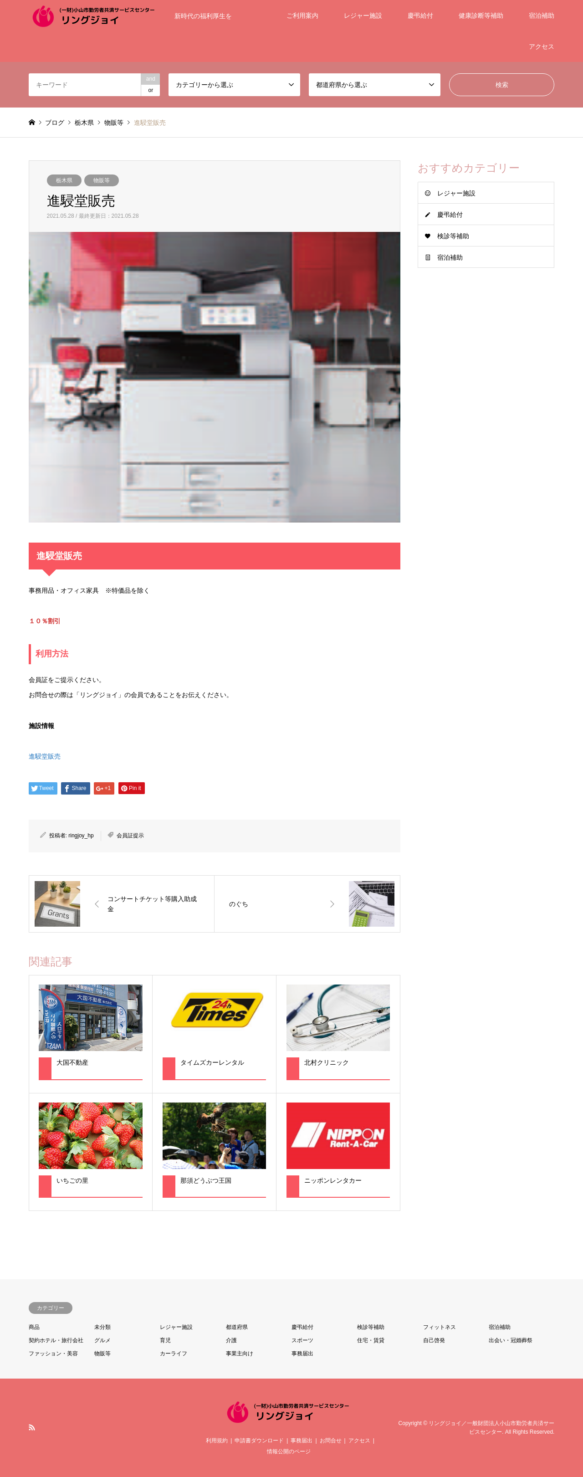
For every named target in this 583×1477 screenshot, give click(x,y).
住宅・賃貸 (370, 1340)
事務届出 (302, 1353)
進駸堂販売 (45, 756)
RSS (32, 1427)
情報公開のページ (289, 1451)
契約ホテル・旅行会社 (56, 1340)
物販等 (101, 180)
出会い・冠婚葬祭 (510, 1340)
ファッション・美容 (53, 1353)
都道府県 (237, 1327)
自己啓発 (434, 1340)
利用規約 (217, 1440)
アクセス (541, 46)
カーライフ (173, 1353)
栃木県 (64, 180)
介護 (231, 1340)
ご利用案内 (302, 15)
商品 (34, 1327)
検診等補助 (453, 236)
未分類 (102, 1327)
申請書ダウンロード (259, 1440)
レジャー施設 (363, 15)
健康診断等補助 (481, 15)
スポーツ (302, 1340)
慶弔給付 (420, 15)
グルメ (102, 1340)
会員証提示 (130, 835)
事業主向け (239, 1353)
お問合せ (331, 1440)
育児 (165, 1340)
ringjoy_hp (80, 835)
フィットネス (439, 1327)
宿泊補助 (541, 15)
